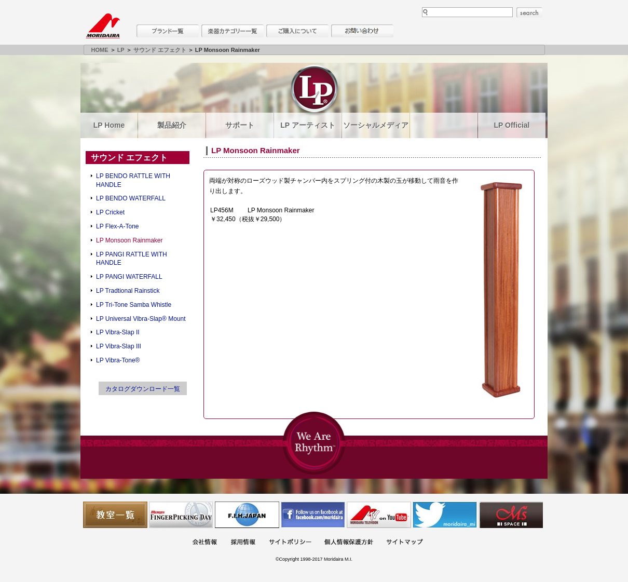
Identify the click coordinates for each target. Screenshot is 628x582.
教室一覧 (115, 515)
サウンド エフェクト (159, 50)
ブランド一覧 (167, 30)
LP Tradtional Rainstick (128, 290)
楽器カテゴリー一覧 (232, 30)
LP (121, 50)
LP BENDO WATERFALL (131, 198)
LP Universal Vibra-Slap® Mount (140, 318)
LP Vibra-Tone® (118, 360)
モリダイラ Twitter (445, 515)
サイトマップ (404, 542)
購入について (297, 30)
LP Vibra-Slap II (118, 332)
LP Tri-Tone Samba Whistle (133, 304)
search (529, 12)
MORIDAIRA (103, 25)
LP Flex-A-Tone (117, 226)
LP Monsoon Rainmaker (129, 240)
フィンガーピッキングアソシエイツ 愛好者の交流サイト (181, 515)
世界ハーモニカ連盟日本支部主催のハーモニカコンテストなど (247, 515)
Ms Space (511, 515)
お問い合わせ (362, 30)
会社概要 (204, 542)
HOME (99, 50)
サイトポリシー (290, 542)
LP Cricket (110, 212)
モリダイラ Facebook (313, 515)
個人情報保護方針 (349, 542)
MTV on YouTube (379, 515)
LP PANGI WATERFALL (129, 276)
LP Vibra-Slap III (118, 346)
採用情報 (242, 542)
